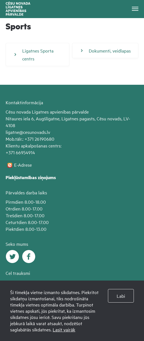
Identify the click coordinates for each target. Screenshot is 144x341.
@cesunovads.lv (34, 132)
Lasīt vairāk (64, 329)
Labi (121, 296)
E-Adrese (23, 165)
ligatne (12, 132)
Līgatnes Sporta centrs (34, 54)
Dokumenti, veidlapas (106, 51)
